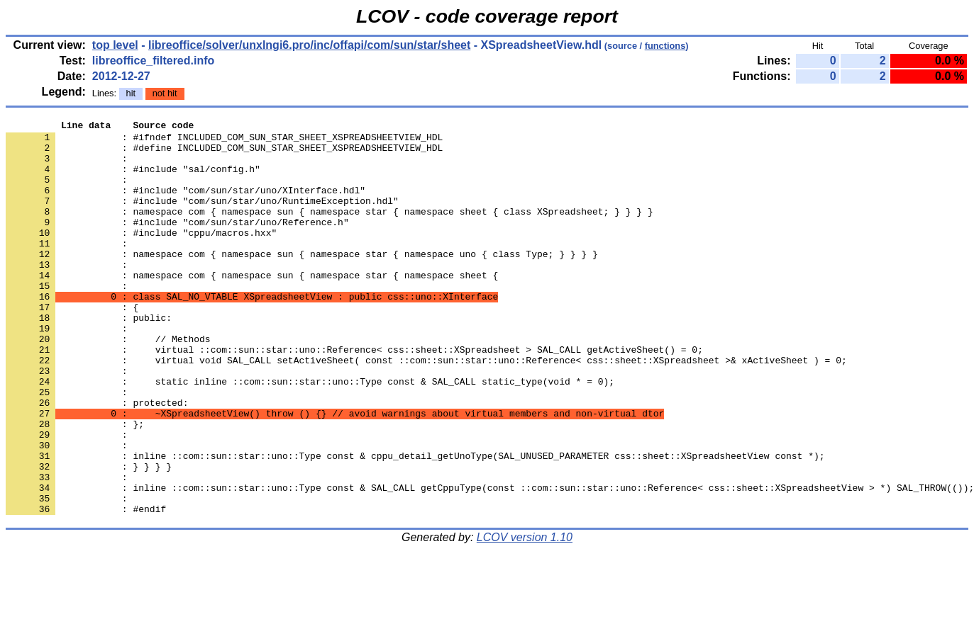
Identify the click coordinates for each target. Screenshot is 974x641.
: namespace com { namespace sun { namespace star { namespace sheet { (252, 306)
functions (665, 45)
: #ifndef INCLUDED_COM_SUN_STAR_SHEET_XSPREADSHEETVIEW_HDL (224, 141)
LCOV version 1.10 (524, 616)
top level (115, 45)
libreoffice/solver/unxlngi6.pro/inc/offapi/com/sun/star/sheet (309, 45)
